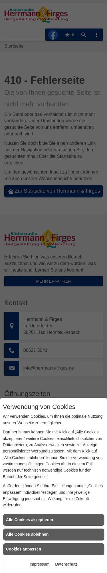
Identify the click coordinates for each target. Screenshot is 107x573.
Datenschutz (66, 564)
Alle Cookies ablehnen (27, 534)
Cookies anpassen (23, 549)
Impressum (39, 564)
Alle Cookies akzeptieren (29, 519)
